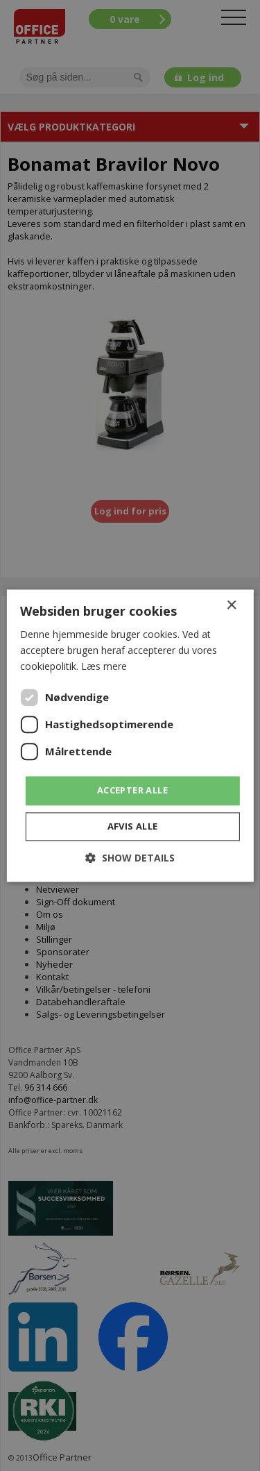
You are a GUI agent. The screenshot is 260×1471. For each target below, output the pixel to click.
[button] (130, 857)
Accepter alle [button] (132, 790)
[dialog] (130, 735)
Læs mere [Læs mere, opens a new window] (104, 666)
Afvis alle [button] (132, 826)
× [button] (231, 605)
